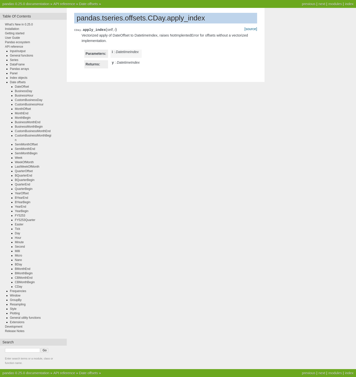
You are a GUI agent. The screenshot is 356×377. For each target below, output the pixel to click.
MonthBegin (23, 117)
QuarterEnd (22, 184)
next (321, 4)
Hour (18, 237)
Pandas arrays (19, 69)
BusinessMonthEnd (27, 122)
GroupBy (16, 300)
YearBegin (21, 211)
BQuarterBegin (24, 180)
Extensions (17, 322)
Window (15, 295)
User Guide (12, 38)
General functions (21, 55)
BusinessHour (24, 95)
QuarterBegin (23, 189)
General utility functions (25, 317)
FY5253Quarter (25, 220)
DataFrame (17, 64)
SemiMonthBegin (26, 153)
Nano (18, 260)
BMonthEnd (22, 269)
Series (14, 60)
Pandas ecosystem (17, 42)
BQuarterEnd (23, 175)
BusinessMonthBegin (29, 126)
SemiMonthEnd (25, 149)
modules (335, 4)
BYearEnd (21, 197)
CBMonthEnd (23, 277)
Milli (17, 251)
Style (13, 309)
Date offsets (88, 4)
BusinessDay (23, 91)
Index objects (18, 77)
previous (308, 4)
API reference (64, 4)
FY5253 (20, 215)
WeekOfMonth (24, 162)
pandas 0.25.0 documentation (25, 4)
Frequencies (18, 291)
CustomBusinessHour (29, 104)
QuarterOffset (24, 171)
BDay (18, 264)
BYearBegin (22, 202)
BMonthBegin (24, 273)
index (349, 4)
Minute (19, 242)
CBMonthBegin (25, 282)
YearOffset (22, 193)
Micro (18, 255)
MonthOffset (23, 109)
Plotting (15, 313)
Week (18, 157)
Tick (17, 229)
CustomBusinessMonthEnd (33, 131)
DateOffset (22, 86)
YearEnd (20, 206)
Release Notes (14, 331)
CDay (18, 286)
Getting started (14, 33)
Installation (12, 29)
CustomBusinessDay (28, 100)
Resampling (17, 304)
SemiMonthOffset (26, 144)
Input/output (17, 51)
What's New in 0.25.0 (19, 24)
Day (17, 233)
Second (20, 246)
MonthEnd (21, 113)
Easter (19, 224)
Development (13, 326)
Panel (14, 73)
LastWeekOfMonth (27, 166)
